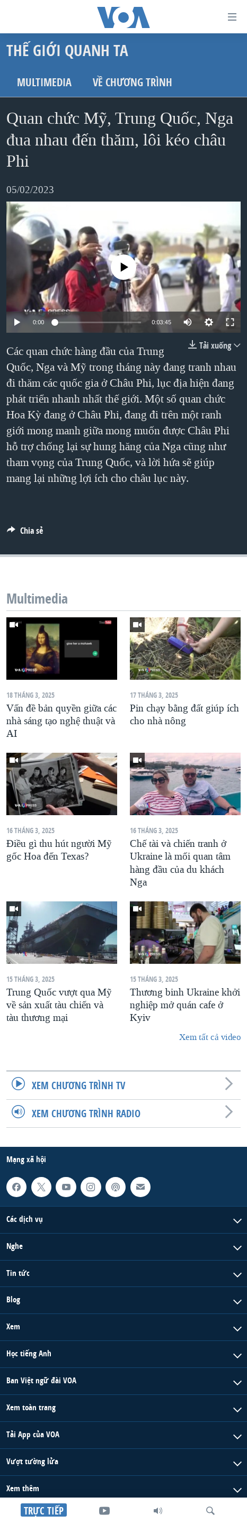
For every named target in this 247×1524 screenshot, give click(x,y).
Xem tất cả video (210, 1037)
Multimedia (44, 82)
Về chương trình (132, 82)
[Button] (25, 533)
